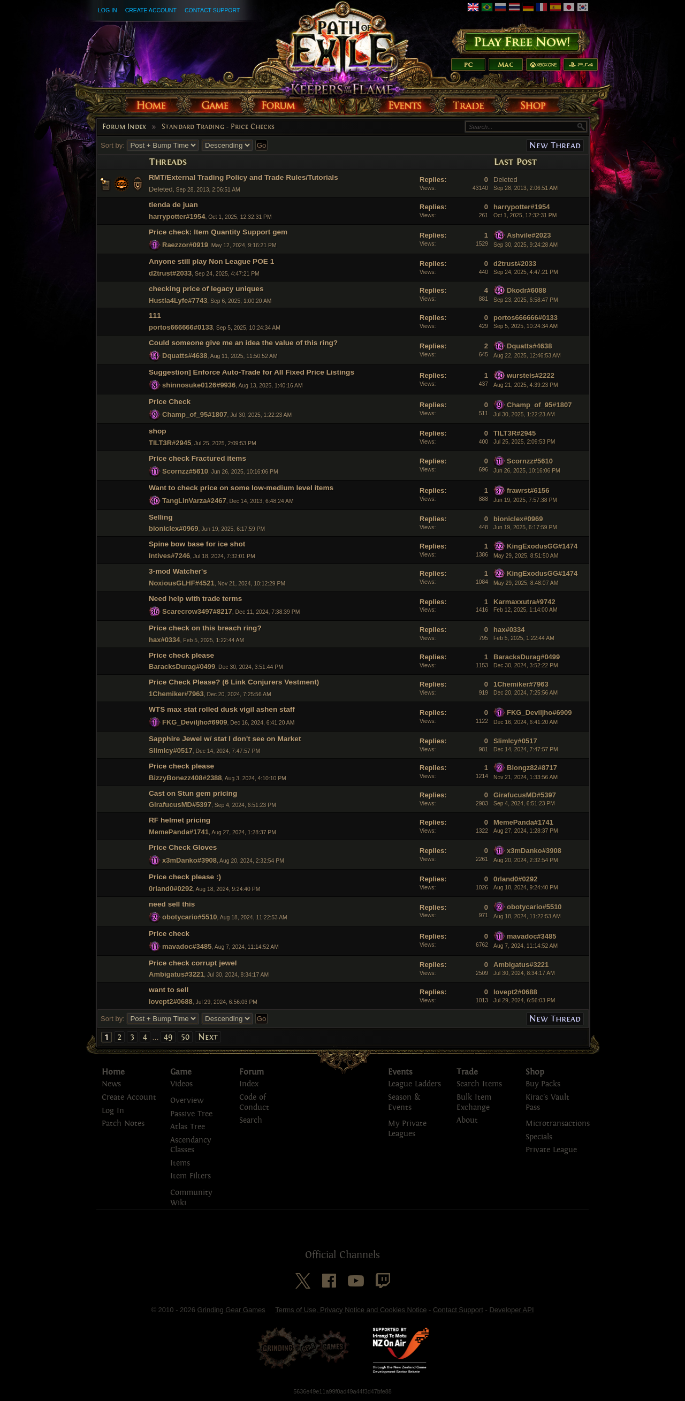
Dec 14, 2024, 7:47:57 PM (525, 749)
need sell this (172, 904)
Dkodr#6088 (526, 290)
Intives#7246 (169, 556)
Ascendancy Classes (190, 1145)
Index (248, 1083)
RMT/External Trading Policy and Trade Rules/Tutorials (243, 177)
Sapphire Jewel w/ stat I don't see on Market (225, 739)
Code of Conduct (254, 1102)
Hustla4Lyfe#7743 (178, 300)
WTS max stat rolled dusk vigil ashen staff (222, 709)
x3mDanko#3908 (189, 860)
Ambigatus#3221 (176, 974)
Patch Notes (123, 1123)
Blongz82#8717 (532, 768)
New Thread (555, 145)
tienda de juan (173, 205)
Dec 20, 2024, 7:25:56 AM (525, 693)
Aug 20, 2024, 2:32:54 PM (525, 860)
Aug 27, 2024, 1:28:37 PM (525, 831)
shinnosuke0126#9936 (198, 385)
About (467, 1120)
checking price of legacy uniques (206, 289)
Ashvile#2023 (529, 235)
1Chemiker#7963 (176, 694)
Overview (186, 1100)
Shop (535, 1072)
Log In (107, 10)
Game (181, 1072)
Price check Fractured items (197, 458)
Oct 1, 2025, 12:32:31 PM (525, 215)
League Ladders (414, 1083)
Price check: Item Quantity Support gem (218, 232)
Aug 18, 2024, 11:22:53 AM (527, 916)
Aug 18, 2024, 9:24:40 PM (525, 887)
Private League (551, 1149)
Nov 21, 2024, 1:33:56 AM (525, 777)
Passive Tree (191, 1113)
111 (155, 315)
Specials (539, 1136)
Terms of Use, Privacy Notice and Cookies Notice (351, 1310)
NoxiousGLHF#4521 (182, 583)
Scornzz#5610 (185, 471)
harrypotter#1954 (177, 216)
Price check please (181, 655)
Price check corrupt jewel (193, 963)
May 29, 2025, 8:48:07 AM (525, 583)
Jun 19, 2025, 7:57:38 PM (525, 500)
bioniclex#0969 (174, 528)
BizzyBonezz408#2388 (185, 778)
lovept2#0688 (171, 1002)
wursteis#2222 (530, 375)
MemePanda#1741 (179, 832)
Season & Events (404, 1102)
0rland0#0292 (171, 889)
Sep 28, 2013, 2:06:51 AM (525, 188)
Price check (169, 934)
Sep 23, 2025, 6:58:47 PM (525, 300)
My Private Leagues (407, 1128)
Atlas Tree (187, 1126)
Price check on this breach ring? (205, 628)
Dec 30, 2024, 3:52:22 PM (525, 665)
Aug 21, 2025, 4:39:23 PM (525, 385)
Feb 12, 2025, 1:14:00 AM (525, 610)
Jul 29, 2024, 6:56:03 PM (524, 1000)
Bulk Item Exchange (473, 1102)
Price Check (170, 402)
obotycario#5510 (189, 917)
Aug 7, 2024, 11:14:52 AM (525, 946)
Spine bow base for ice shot (197, 544)
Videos (181, 1083)
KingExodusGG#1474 (542, 546)
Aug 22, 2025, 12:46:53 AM (527, 356)
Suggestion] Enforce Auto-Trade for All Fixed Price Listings (251, 372)
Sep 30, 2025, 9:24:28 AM (525, 245)
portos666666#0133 (181, 327)
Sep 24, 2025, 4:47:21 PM (525, 272)
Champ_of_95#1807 (194, 414)
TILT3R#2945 (170, 443)
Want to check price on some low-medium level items (241, 488)
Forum (251, 1072)
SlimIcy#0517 (171, 751)
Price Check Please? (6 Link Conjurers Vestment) (234, 682)
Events (400, 1072)
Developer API (511, 1310)
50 (185, 1037)
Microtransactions (558, 1123)
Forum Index (124, 127)
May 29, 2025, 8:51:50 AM (525, 556)
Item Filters (190, 1176)
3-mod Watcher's (178, 571)
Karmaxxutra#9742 (524, 602)
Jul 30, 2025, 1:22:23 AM (524, 414)
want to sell (168, 990)
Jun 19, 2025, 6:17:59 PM (525, 527)
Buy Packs (543, 1083)
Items (180, 1163)
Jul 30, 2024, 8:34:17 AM (524, 973)
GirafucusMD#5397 (180, 805)
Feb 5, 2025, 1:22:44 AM (523, 638)
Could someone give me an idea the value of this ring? (243, 343)
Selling (161, 517)
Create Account (151, 10)
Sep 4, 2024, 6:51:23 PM (524, 803)
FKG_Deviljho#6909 (194, 722)
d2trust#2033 (170, 273)
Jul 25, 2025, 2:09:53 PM (524, 442)
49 (168, 1037)
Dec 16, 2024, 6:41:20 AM (525, 722)
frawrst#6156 (528, 490)
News (111, 1083)
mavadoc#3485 (187, 946)
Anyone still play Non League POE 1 (211, 261)
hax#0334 (164, 640)
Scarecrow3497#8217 (197, 611)
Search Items (479, 1083)
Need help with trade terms (195, 599)
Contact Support (212, 10)
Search (250, 1120)
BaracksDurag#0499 (182, 667)
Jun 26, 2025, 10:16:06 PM (526, 471)
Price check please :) (185, 877)
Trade (467, 1072)
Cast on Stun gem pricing (193, 793)
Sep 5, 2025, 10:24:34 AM (525, 326)
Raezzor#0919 (185, 245)
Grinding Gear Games (231, 1310)
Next (208, 1037)
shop (157, 431)
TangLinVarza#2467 (194, 500)
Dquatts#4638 (185, 356)
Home (113, 1072)
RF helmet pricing (179, 820)
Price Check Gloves (183, 847)
